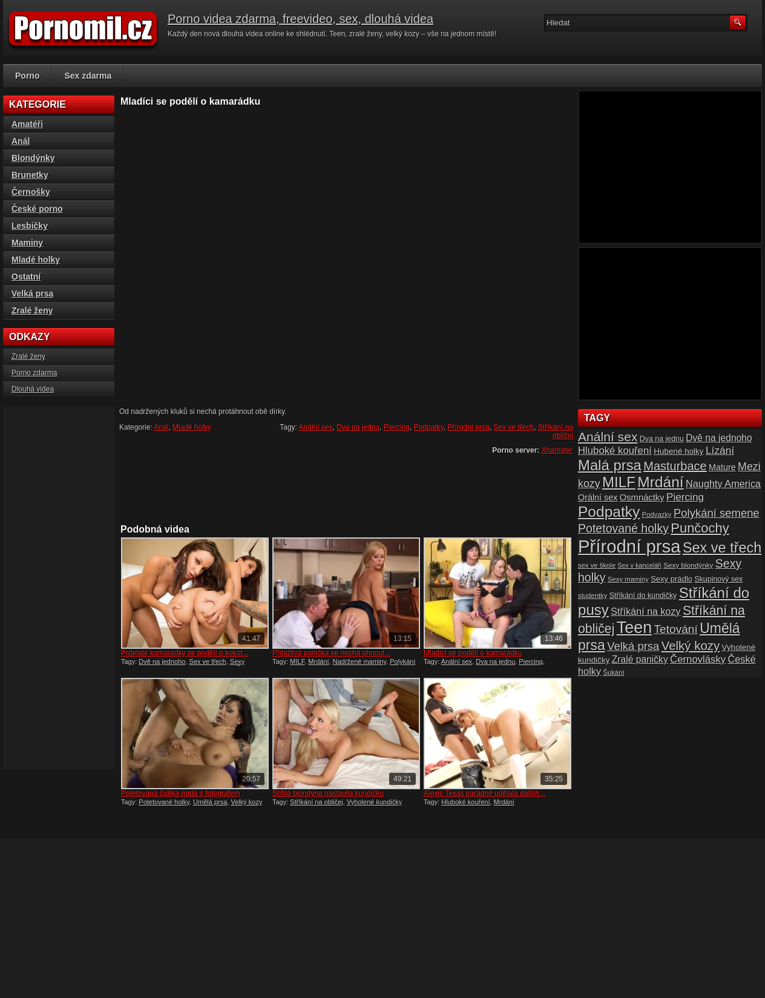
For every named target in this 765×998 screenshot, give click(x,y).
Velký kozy (246, 802)
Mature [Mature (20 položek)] (722, 467)
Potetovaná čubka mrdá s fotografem (180, 793)
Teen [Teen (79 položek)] (634, 628)
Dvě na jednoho (162, 661)
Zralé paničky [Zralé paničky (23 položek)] (640, 659)
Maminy (27, 243)
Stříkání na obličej (555, 431)
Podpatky (429, 427)
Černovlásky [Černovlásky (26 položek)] (698, 659)
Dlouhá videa (32, 389)
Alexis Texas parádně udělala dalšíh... (484, 793)
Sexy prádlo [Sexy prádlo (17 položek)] (671, 578)
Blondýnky (33, 158)
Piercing (397, 427)
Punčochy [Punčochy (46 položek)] (700, 528)
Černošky (30, 192)
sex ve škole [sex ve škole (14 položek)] (597, 565)
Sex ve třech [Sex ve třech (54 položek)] (722, 548)
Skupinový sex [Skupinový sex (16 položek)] (718, 579)
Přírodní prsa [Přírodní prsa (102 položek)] (629, 546)
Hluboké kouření (465, 802)
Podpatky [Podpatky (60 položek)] (609, 512)
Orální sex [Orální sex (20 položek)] (597, 497)
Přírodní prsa (469, 427)
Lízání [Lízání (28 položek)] (720, 450)
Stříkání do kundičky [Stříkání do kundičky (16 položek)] (643, 595)
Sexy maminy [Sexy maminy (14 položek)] (628, 579)
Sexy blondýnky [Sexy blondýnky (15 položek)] (688, 565)
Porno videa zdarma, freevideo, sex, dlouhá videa (300, 18)
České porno (37, 209)
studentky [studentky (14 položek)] (592, 595)
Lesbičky (29, 226)
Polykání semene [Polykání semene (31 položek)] (717, 513)
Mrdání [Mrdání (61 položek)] (660, 482)
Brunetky (29, 175)
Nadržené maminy (359, 661)
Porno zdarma (34, 373)
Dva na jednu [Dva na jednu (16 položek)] (662, 439)
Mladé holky (191, 427)
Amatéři (27, 124)
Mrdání (318, 661)
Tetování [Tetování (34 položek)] (676, 629)
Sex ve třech (514, 427)
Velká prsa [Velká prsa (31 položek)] (633, 646)
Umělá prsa (210, 802)
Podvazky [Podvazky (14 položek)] (657, 514)
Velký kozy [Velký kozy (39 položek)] (691, 645)
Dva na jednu (358, 427)
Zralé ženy (32, 310)
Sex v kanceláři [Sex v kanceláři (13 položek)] (640, 565)
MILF (297, 661)
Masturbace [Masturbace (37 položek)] (675, 466)
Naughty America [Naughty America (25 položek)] (723, 483)
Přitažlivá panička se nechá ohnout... (331, 653)
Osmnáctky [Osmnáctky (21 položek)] (642, 497)
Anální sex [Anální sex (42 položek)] (607, 437)
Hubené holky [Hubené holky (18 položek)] (678, 451)
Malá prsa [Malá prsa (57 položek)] (610, 465)
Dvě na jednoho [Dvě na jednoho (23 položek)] (719, 438)
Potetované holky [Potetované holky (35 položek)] (623, 528)
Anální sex (316, 427)
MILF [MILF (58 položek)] (618, 482)
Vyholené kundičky (374, 802)
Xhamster (557, 450)
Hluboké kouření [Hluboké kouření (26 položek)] (615, 450)
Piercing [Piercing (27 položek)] (685, 497)
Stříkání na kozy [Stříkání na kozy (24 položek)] (645, 611)
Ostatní (26, 276)
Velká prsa (32, 293)
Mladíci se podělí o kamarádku (473, 653)
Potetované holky (164, 802)
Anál (161, 427)
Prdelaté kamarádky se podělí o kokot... (185, 653)
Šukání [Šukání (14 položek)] (613, 672)
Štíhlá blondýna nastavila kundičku (328, 793)
